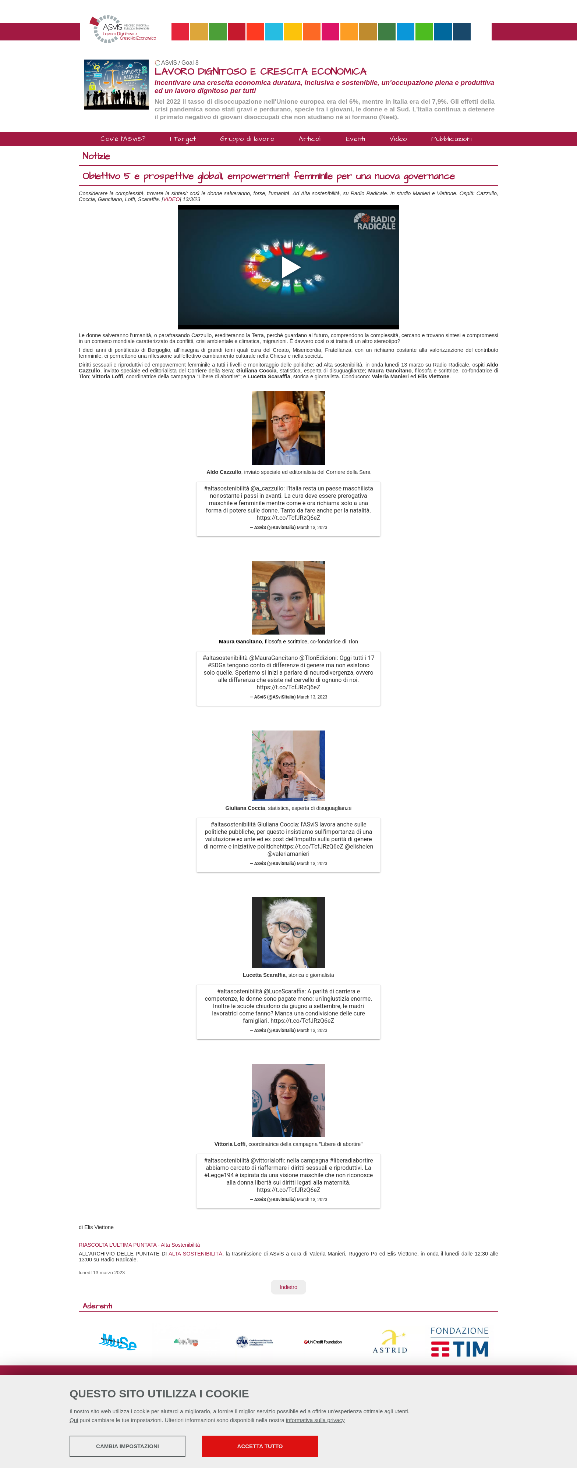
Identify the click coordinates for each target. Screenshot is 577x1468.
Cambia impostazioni (127, 1446)
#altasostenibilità (226, 488)
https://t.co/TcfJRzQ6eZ (289, 517)
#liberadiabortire (351, 1160)
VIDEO (171, 199)
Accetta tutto (260, 1446)
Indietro (288, 1287)
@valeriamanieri (288, 853)
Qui (74, 1420)
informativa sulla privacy (315, 1420)
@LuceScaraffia (284, 991)
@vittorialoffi (267, 1160)
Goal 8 (190, 63)
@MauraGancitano (273, 657)
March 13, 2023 (312, 527)
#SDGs (217, 665)
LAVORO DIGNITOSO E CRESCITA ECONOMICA (260, 72)
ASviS (169, 63)
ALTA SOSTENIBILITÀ (195, 1254)
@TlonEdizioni (318, 657)
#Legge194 (219, 1175)
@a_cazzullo (267, 488)
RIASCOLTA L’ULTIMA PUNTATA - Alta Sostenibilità (139, 1245)
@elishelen (359, 846)
